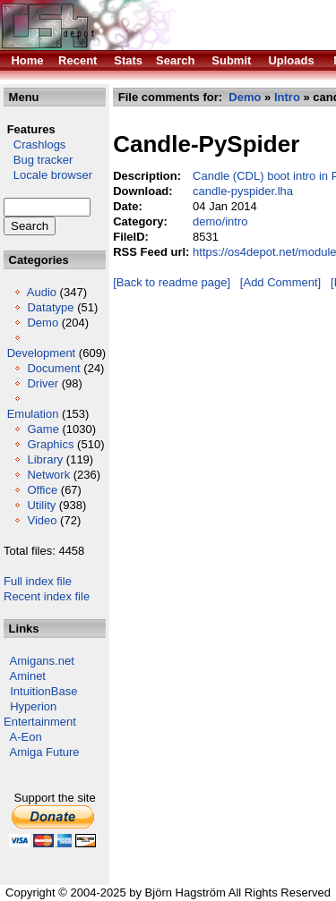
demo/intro (220, 221)
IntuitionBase (43, 691)
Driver (42, 383)
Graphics (50, 444)
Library (45, 459)
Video (41, 520)
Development (41, 353)
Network (48, 474)
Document (53, 368)
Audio (41, 292)
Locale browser (48, 175)
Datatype (50, 307)
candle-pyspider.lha (243, 191)
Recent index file (47, 596)
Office (42, 490)
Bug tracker (38, 159)
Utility (41, 505)
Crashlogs (34, 144)
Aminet (28, 676)
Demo (42, 322)
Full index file (38, 581)
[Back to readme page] (171, 282)
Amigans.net (42, 660)
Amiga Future (45, 752)
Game (42, 429)
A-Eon (26, 737)
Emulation (33, 414)
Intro (287, 97)
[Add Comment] (280, 282)
